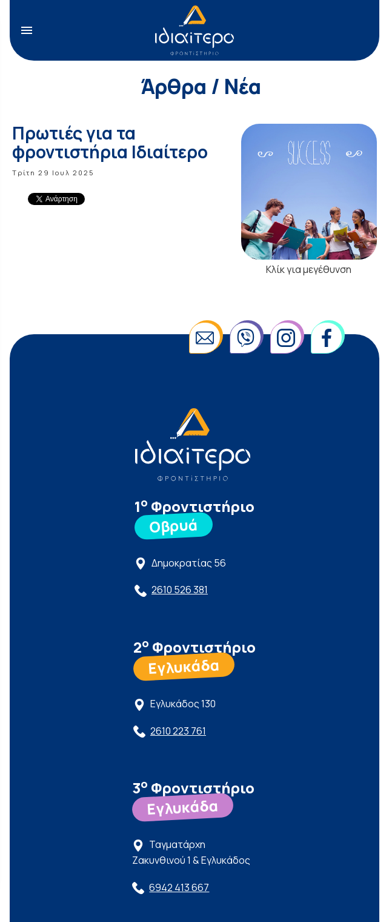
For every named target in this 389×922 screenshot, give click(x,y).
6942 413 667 (179, 887)
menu (26, 30)
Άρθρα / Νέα (201, 86)
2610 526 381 (179, 589)
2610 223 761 (178, 731)
